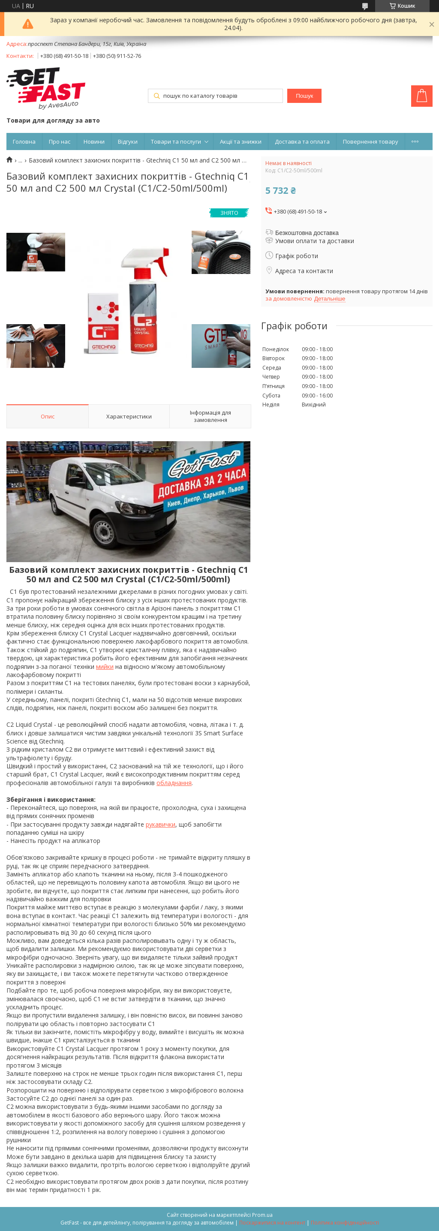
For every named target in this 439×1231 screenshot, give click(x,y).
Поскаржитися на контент (272, 1222)
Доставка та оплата (302, 141)
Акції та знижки (241, 141)
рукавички (160, 824)
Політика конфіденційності (345, 1222)
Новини (94, 141)
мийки (105, 666)
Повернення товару (370, 141)
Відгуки (128, 141)
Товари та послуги (176, 141)
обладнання (174, 783)
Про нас (59, 141)
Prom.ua (262, 1215)
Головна (24, 141)
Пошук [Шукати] (304, 96)
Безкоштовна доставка (307, 232)
